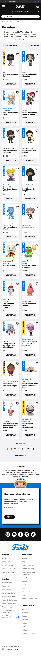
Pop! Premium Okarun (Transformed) (27, 425)
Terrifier (24, 110)
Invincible (6, 263)
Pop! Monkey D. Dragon (28, 190)
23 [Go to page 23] (28, 449)
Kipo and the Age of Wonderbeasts (29, 343)
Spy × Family (26, 381)
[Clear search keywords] (37, 16)
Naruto (24, 72)
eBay (23, 595)
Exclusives (21, 22)
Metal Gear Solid (8, 149)
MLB (4, 72)
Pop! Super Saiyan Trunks (10, 190)
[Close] (38, 11)
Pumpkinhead (7, 225)
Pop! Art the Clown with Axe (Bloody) (29, 113)
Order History (7, 562)
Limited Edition (21, 34)
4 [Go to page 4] (22, 449)
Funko (4, 22)
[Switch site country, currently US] (36, 2)
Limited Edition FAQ (9, 569)
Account (5, 558)
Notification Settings (9, 572)
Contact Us (26, 609)
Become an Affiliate (28, 633)
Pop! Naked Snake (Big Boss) (10, 151)
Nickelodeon (26, 302)
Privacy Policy (7, 607)
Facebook (25, 620)
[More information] (13, 108)
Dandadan (26, 422)
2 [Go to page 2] (15, 449)
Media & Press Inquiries (30, 599)
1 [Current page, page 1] (11, 449)
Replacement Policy (9, 596)
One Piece (6, 110)
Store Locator (26, 592)
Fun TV (24, 578)
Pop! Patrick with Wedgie (29, 304)
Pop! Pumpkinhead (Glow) (10, 228)
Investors (25, 585)
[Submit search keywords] (4, 17)
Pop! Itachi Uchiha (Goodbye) (29, 75)
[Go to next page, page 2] (33, 449)
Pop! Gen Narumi (28, 227)
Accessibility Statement (10, 600)
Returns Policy (7, 590)
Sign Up (10, 517)
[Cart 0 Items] (37, 6)
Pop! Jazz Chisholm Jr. (10, 75)
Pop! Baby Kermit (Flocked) (29, 266)
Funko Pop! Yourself (9, 565)
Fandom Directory (28, 569)
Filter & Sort (9, 45)
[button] (17, 54)
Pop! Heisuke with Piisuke (29, 151)
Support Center (7, 583)
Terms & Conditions (9, 603)
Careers (24, 588)
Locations (25, 581)
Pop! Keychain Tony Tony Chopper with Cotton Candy (10, 425)
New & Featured (12, 22)
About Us (25, 558)
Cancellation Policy (8, 593)
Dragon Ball (7, 187)
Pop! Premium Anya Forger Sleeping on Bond (30, 385)
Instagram (25, 613)
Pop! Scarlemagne (10, 386)
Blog (23, 562)
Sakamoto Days (27, 149)
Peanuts (5, 302)
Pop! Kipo (26, 346)
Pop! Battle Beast (9, 265)
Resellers (5, 586)
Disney (24, 263)
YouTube (25, 616)
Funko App (25, 630)
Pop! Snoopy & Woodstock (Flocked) (8, 305)
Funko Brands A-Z (28, 565)
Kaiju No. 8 (26, 225)
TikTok (24, 627)
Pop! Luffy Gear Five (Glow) (10, 113)
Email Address (8, 507)
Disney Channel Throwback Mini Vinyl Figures (9, 345)
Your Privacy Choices (10, 617)
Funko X (25, 623)
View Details (11, 84)
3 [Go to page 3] (18, 449)
